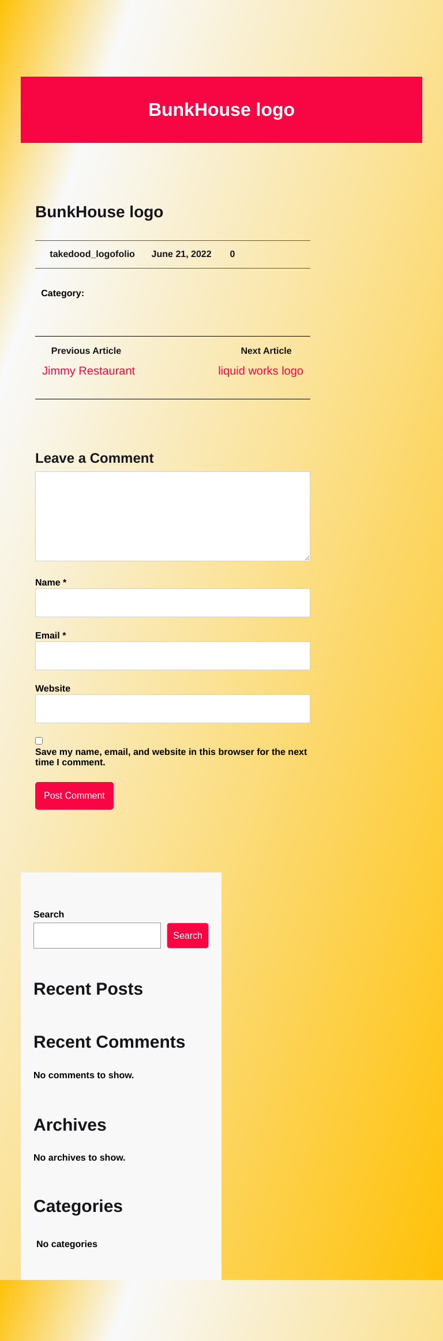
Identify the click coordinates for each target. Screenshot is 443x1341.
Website (52, 689)
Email (50, 636)
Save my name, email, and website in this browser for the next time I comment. (171, 757)
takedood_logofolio (98, 254)
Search (48, 915)
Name (50, 583)
